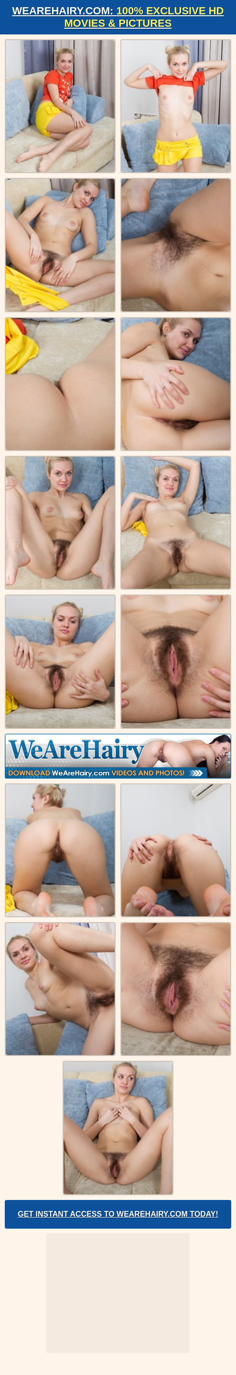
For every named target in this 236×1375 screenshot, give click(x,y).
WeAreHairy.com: (118, 17)
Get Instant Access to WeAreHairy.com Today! (118, 1214)
